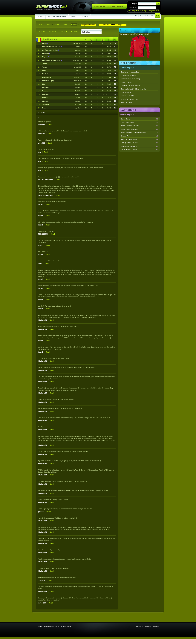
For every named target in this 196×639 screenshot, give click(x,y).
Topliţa (44, 63)
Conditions (147, 626)
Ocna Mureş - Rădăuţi (128, 75)
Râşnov (45, 57)
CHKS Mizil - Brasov (139, 122)
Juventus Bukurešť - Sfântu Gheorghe (133, 89)
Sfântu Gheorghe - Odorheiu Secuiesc (139, 132)
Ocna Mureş (46, 77)
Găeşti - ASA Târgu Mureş (139, 129)
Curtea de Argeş (48, 81)
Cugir (44, 70)
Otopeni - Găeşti (126, 82)
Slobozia (45, 101)
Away (57, 25)
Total (40, 25)
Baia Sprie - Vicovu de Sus (130, 72)
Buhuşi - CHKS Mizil (127, 96)
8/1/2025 (63, 32)
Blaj (43, 84)
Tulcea (44, 67)
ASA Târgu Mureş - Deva (129, 99)
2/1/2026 (41, 32)
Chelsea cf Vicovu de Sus (51, 46)
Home (48, 25)
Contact (138, 626)
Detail (50, 124)
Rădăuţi (45, 74)
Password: (133, 8)
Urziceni (45, 91)
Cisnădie (45, 87)
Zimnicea (45, 104)
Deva (44, 108)
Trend (65, 25)
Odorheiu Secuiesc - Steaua (130, 85)
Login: (134, 4)
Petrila (44, 43)
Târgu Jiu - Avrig (126, 102)
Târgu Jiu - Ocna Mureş (139, 139)
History (73, 25)
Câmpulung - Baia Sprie (139, 146)
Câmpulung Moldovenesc (51, 60)
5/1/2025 (74, 32)
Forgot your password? (150, 11)
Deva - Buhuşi (139, 119)
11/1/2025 (52, 32)
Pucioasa (45, 53)
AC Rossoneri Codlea (50, 50)
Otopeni (45, 98)
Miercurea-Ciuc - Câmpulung (130, 79)
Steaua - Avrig (139, 136)
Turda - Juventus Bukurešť (139, 126)
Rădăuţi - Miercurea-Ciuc (139, 143)
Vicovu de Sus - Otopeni (139, 149)
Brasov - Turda (126, 92)
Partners (156, 626)
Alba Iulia (45, 94)
